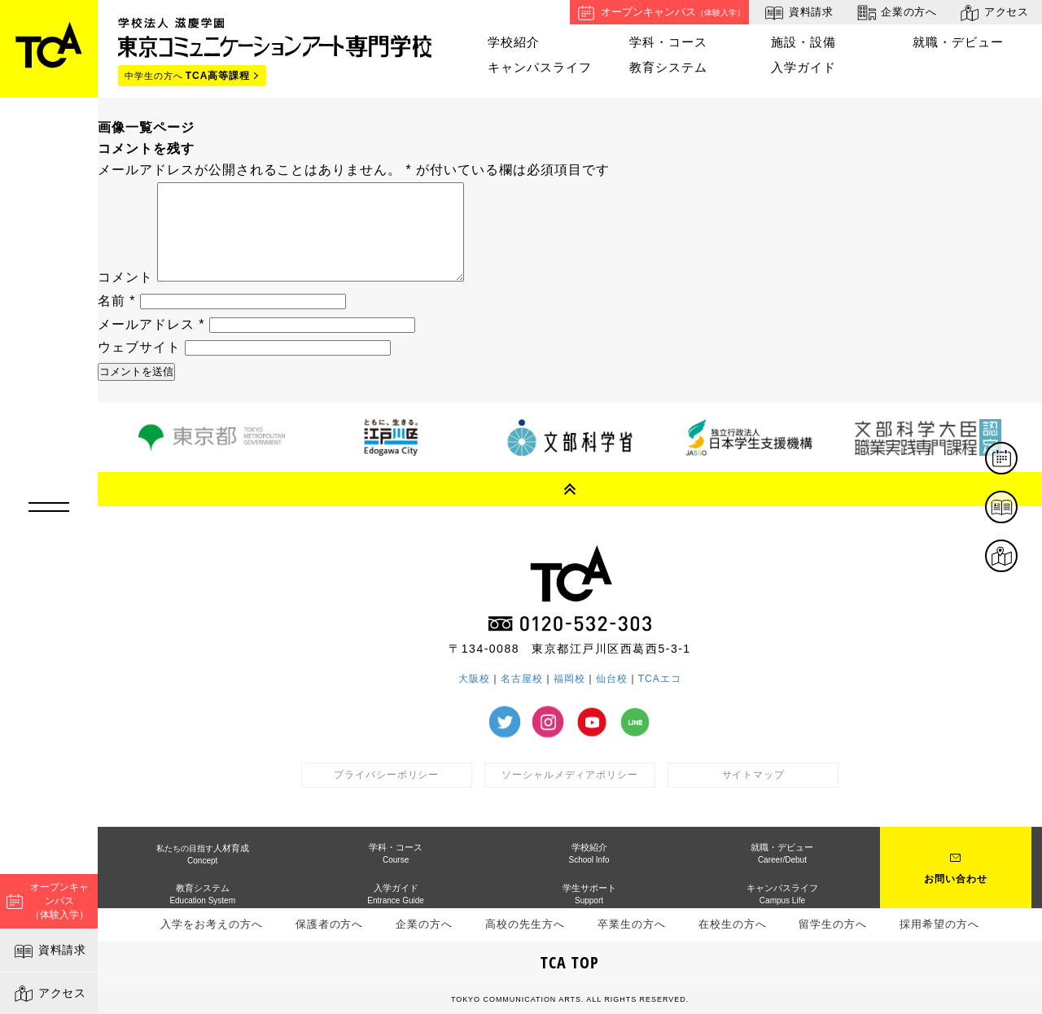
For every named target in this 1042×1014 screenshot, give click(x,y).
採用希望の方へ (939, 924)
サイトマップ (754, 774)
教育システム (668, 67)
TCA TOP (570, 962)
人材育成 (202, 854)
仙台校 (612, 678)
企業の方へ (896, 12)
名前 (117, 301)
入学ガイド (803, 67)
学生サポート (589, 893)
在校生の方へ (732, 924)
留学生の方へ (833, 924)
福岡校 (569, 678)
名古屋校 (522, 678)
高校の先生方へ (525, 924)
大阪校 (474, 678)
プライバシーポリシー (387, 774)
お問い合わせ (955, 879)
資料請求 (49, 951)
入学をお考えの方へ (211, 924)
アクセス (49, 993)
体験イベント (1017, 459)
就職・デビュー (958, 42)
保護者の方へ (330, 924)
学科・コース (668, 42)
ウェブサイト (139, 347)
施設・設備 (803, 42)
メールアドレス (151, 324)
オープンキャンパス (659, 12)
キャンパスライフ (540, 67)
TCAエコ (659, 678)
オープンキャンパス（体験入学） (48, 900)
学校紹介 (514, 42)
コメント (125, 277)
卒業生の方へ (632, 924)
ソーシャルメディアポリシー (569, 774)
